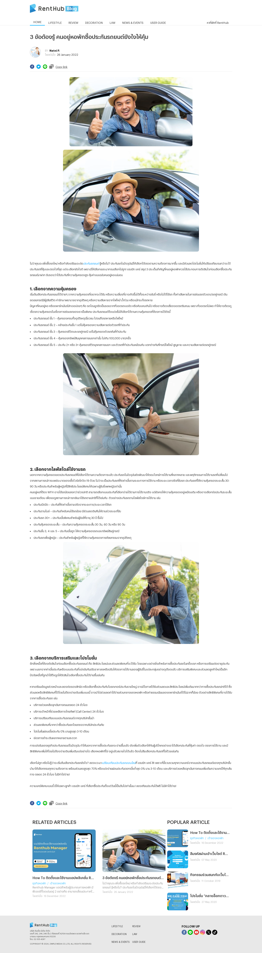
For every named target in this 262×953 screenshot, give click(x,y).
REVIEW (136, 926)
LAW (134, 933)
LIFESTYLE (117, 926)
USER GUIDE (138, 941)
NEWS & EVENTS (121, 941)
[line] (45, 66)
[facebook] (32, 66)
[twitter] (38, 66)
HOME (37, 21)
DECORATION (119, 933)
